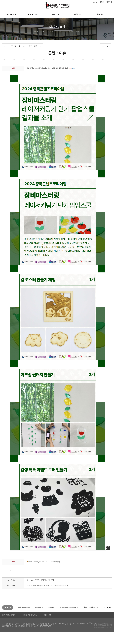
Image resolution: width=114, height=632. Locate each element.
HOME (95, 2)
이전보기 (5, 607)
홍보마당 (100, 14)
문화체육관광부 (24, 608)
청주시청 (51, 608)
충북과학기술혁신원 (90, 608)
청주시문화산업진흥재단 (69, 608)
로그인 (102, 2)
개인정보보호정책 (9, 615)
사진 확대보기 (107, 547)
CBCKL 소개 (11, 14)
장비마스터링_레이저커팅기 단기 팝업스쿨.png (43, 562)
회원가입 (109, 2)
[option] (24, 607)
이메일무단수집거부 (29, 615)
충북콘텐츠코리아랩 (45, 3)
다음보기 (8, 607)
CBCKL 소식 (33, 14)
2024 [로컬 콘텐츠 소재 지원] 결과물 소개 (40, 580)
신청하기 (77, 14)
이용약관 (47, 615)
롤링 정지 (10, 607)
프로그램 (55, 14)
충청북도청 (39, 608)
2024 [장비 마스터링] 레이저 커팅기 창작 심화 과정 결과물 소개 (47, 585)
